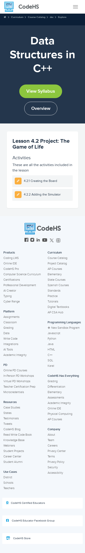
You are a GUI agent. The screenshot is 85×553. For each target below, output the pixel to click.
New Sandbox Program (64, 328)
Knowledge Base (13, 440)
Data (6, 333)
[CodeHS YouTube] (44, 240)
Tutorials (53, 301)
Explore (62, 17)
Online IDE (10, 263)
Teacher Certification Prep (19, 387)
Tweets (7, 424)
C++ (50, 355)
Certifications (11, 280)
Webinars (9, 445)
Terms (51, 456)
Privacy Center (57, 451)
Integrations (10, 344)
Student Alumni (13, 462)
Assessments (56, 397)
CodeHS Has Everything (63, 375)
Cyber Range (11, 301)
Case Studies (11, 407)
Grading (8, 328)
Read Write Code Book (17, 435)
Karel (51, 366)
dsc (51, 17)
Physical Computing (60, 414)
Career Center (12, 456)
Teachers (9, 488)
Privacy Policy (56, 462)
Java (50, 344)
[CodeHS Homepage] (23, 7)
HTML (51, 349)
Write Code (10, 338)
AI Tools (8, 349)
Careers (53, 445)
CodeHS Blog (11, 429)
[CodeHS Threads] (58, 240)
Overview (40, 108)
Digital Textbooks (58, 307)
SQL (50, 360)
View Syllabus (40, 91)
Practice (53, 296)
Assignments (11, 317)
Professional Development (19, 285)
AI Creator (9, 290)
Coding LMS (11, 258)
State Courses (57, 280)
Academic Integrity (15, 355)
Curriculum (17, 17)
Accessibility (55, 473)
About (51, 435)
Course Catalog (36, 17)
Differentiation (56, 387)
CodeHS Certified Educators (25, 503)
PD (5, 365)
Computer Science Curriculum (22, 274)
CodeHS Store (18, 538)
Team (51, 440)
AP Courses (55, 269)
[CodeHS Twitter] (51, 240)
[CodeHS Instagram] (32, 240)
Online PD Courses (15, 370)
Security (53, 467)
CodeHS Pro (11, 269)
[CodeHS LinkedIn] (38, 240)
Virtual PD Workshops (16, 381)
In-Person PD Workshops (18, 376)
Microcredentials (13, 392)
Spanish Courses (58, 285)
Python (52, 338)
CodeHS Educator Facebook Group (30, 520)
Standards (54, 290)
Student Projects (13, 451)
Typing (7, 296)
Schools (8, 483)
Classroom (10, 322)
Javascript (54, 333)
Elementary (55, 274)
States (7, 413)
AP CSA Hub (55, 312)
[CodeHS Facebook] (26, 240)
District (7, 477)
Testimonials (11, 418)
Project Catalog (57, 263)
